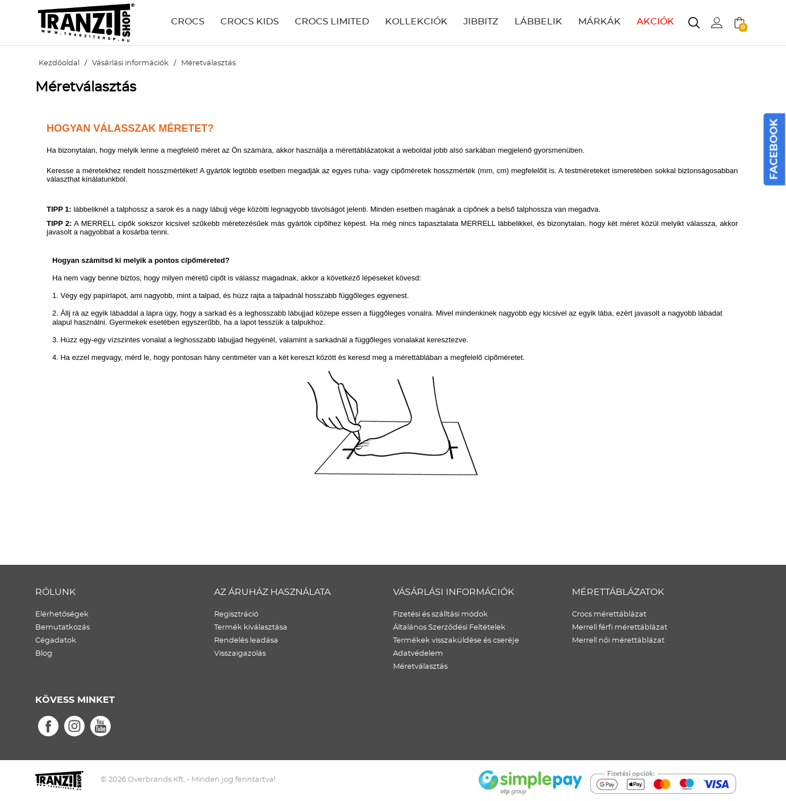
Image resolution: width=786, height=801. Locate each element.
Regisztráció (236, 614)
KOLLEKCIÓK (416, 21)
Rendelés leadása (246, 640)
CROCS (187, 21)
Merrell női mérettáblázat (618, 640)
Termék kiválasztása (250, 627)
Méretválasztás (420, 666)
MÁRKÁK (599, 21)
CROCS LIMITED (332, 21)
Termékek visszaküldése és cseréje (456, 640)
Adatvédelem (418, 653)
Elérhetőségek (62, 614)
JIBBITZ (481, 21)
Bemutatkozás (62, 627)
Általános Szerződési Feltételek (449, 627)
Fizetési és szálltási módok (440, 614)
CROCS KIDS (249, 21)
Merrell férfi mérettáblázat (619, 627)
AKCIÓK (655, 21)
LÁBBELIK (538, 21)
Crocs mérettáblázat (609, 614)
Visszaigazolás (240, 653)
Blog (43, 653)
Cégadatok (55, 640)
